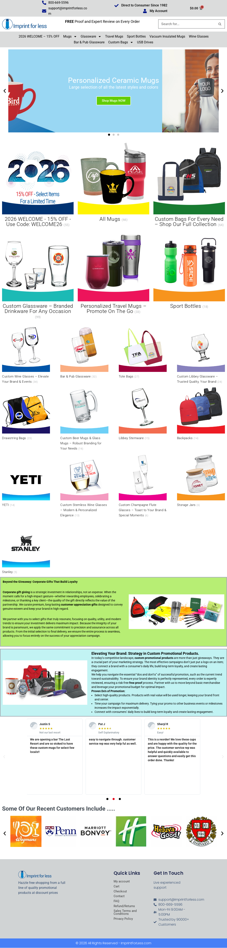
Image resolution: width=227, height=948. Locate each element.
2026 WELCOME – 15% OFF (39, 37)
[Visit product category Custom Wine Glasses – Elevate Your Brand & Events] (26, 354)
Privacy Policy (124, 920)
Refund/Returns (125, 907)
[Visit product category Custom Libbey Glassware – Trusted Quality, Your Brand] (201, 354)
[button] (4, 91)
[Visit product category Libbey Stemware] (143, 413)
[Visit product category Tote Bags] (143, 352)
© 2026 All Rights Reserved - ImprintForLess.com (113, 943)
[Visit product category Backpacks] (201, 413)
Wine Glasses (199, 37)
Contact (119, 896)
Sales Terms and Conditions (126, 914)
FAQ (117, 902)
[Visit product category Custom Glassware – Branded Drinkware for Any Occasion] (38, 275)
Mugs (70, 37)
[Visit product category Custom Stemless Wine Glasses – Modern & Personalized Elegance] (84, 486)
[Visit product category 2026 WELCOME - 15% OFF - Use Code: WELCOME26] (38, 185)
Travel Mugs (114, 37)
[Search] (187, 24)
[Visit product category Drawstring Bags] (26, 413)
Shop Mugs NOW (113, 101)
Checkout (120, 892)
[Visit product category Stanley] (26, 547)
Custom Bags (120, 42)
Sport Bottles (136, 37)
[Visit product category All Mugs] (113, 183)
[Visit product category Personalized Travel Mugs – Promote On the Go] (113, 272)
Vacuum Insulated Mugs (167, 37)
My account (122, 881)
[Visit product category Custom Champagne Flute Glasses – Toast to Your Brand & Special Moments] (143, 486)
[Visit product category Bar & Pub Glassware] (84, 352)
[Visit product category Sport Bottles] (189, 270)
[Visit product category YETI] (26, 480)
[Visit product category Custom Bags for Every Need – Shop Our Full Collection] (189, 185)
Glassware (91, 37)
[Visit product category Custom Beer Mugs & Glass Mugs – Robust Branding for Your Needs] (84, 419)
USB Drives (145, 42)
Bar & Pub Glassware (89, 42)
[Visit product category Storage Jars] (201, 480)
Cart (117, 887)
